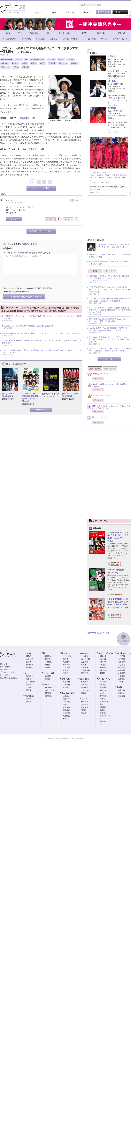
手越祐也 (48, 696)
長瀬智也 (52, 63)
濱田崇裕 (103, 671)
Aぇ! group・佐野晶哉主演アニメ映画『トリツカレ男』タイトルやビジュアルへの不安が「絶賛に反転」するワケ (110, 340)
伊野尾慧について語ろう (99, 375)
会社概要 (3, 670)
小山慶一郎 (49, 688)
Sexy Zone (84, 679)
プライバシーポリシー (8, 673)
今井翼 (47, 679)
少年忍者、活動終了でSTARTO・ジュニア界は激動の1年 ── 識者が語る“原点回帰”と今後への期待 (110, 350)
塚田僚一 (84, 713)
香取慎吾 (121, 668)
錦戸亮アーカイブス (50, 394)
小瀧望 (102, 673)
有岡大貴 (4, 63)
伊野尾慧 (115, 175)
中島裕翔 (109, 178)
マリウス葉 (85, 691)
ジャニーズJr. (104, 679)
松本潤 (47, 659)
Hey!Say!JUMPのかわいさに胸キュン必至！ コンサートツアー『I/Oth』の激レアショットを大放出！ (42, 334)
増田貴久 (48, 693)
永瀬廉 (102, 710)
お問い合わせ (5, 667)
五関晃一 (84, 710)
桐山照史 (103, 659)
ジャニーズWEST (105, 654)
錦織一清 (121, 691)
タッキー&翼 (48, 673)
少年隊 (61, 60)
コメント (7, 253)
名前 (5, 248)
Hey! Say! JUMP (99, 172)
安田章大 (66, 665)
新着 (95, 271)
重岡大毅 (103, 656)
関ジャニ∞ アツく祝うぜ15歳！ (70, 395)
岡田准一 (29, 691)
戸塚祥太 (84, 705)
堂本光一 (29, 699)
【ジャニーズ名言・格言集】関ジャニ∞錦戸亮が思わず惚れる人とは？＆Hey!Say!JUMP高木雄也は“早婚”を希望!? (42, 342)
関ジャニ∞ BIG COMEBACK (8, 395)
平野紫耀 (103, 708)
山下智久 (71, 60)
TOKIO (18, 60)
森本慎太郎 (104, 696)
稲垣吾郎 (121, 662)
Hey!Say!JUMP (6, 60)
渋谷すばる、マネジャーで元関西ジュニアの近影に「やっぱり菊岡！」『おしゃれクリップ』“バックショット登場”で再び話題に (109, 278)
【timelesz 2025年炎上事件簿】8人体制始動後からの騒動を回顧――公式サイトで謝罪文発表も (109, 300)
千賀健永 (84, 668)
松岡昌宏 (29, 665)
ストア (38, 13)
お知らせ (3, 664)
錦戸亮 (42, 63)
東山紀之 (15, 63)
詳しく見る (113, 78)
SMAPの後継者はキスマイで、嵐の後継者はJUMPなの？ (107, 385)
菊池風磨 (84, 688)
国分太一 (29, 662)
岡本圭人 (101, 178)
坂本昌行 (29, 676)
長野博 (28, 679)
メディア (25, 67)
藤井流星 (103, 668)
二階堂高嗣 (85, 671)
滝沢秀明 (48, 676)
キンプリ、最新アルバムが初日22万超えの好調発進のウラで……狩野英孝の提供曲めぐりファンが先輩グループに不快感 (110, 310)
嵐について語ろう (96, 419)
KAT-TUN (65, 679)
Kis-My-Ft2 (84, 654)
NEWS (46, 685)
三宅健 (28, 688)
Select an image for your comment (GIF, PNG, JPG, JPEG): (28, 288)
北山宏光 (84, 656)
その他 (120, 682)
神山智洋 (103, 665)
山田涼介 (66, 696)
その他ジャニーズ (37, 60)
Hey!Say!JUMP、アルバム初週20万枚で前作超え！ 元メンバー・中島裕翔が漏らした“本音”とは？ (110, 329)
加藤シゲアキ (50, 691)
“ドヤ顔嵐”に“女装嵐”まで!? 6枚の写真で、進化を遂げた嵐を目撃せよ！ (113, 246)
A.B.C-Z (83, 699)
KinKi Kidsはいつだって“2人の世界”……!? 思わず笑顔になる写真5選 (109, 256)
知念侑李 (117, 178)
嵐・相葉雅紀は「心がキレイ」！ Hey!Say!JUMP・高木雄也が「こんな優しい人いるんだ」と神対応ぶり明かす (42, 317)
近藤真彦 (121, 673)
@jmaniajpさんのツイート (98, 633)
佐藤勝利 (84, 682)
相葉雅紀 (48, 656)
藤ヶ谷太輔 (85, 659)
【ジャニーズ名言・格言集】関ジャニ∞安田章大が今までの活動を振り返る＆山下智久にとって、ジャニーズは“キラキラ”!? (42, 352)
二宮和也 (48, 662)
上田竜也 (66, 685)
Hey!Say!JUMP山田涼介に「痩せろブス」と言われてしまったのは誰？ (109, 263)
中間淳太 (103, 662)
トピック (70, 13)
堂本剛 (28, 702)
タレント (86, 13)
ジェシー (103, 693)
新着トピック (110, 369)
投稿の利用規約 (29, 244)
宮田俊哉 (84, 673)
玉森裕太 (84, 662)
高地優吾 (103, 688)
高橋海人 (103, 713)
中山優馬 (121, 671)
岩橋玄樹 (103, 699)
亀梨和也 (66, 682)
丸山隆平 (66, 662)
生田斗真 (121, 676)
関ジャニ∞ (63, 63)
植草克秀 (121, 696)
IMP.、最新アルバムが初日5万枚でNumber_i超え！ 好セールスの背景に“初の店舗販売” (110, 320)
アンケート (5, 67)
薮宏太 (33, 63)
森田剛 (24, 63)
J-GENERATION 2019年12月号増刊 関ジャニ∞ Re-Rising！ (30, 397)
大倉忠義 (66, 668)
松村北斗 (103, 691)
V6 (26, 60)
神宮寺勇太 (104, 702)
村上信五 (66, 671)
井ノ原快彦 (30, 682)
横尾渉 (83, 665)
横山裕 (65, 673)
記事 (54, 13)
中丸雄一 (66, 688)
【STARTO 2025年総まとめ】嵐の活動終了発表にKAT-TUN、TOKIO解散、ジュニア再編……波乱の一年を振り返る (109, 290)
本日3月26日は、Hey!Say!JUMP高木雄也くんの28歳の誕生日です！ (28, 326)
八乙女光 (51, 60)
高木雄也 (74, 63)
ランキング (110, 271)
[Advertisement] (109, 218)
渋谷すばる (67, 656)
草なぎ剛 (121, 665)
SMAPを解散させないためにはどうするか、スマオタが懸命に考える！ (108, 407)
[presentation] (25, 278)
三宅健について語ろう (98, 396)
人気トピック (95, 369)
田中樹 (102, 685)
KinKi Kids (29, 696)
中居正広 (121, 656)
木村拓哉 (121, 659)
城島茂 (28, 656)
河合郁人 (84, 708)
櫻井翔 (47, 668)
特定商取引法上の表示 (8, 678)
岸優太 (102, 705)
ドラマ (15, 67)
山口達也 (29, 659)
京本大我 (103, 682)
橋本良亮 (84, 702)
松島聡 (83, 693)
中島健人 (84, 685)
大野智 (47, 665)
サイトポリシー (6, 675)
